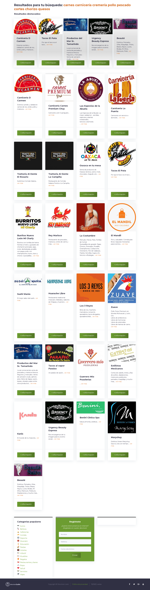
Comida (23, 535)
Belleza (23, 529)
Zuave (114, 307)
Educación (24, 544)
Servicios (23, 571)
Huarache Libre (56, 293)
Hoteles (23, 550)
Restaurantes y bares (29, 562)
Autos (22, 526)
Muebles (23, 556)
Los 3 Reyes (86, 306)
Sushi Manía (23, 294)
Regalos (23, 559)
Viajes (22, 574)
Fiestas (23, 547)
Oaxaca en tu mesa (90, 165)
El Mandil (116, 235)
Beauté (121, 38)
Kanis (20, 434)
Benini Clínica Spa (89, 417)
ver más (19, 52)
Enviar (75, 555)
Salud (22, 568)
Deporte (23, 538)
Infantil (23, 553)
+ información (25, 63)
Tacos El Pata (49, 38)
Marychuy (116, 437)
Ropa (22, 565)
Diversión (24, 541)
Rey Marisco (55, 235)
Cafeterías (24, 532)
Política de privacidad (80, 584)
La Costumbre (87, 235)
